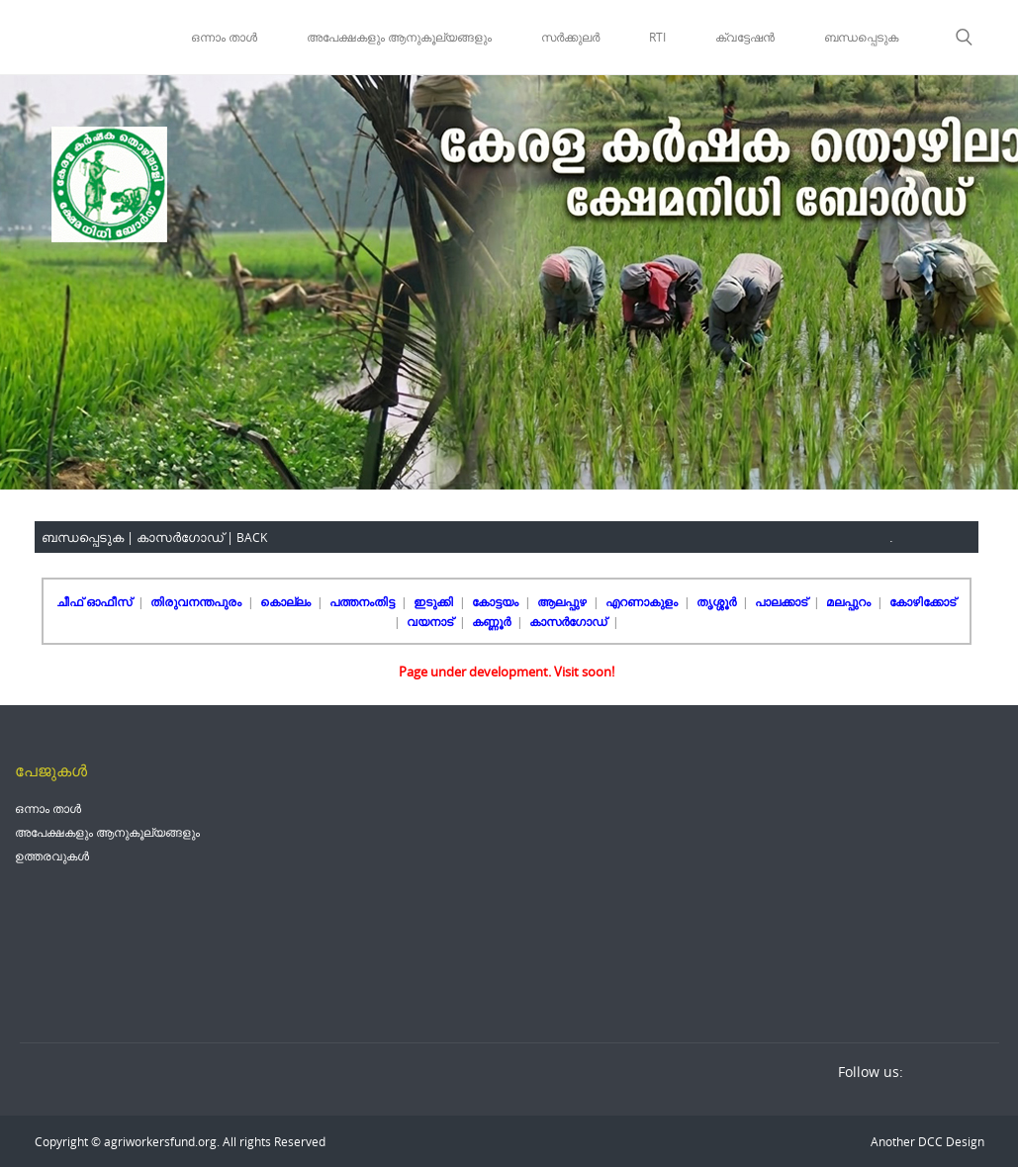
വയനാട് (431, 621)
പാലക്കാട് (782, 601)
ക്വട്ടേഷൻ (745, 37)
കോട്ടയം (496, 601)
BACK (251, 537)
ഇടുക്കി (435, 601)
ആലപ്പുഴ (563, 601)
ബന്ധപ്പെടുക (861, 37)
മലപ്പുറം (850, 601)
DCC (929, 1141)
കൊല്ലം (287, 601)
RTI (657, 37)
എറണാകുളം (643, 601)
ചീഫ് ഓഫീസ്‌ (95, 601)
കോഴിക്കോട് (922, 601)
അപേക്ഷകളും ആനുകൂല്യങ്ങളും (399, 37)
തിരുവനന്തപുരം (197, 601)
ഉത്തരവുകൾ (52, 855)
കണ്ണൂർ (492, 621)
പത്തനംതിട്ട (363, 601)
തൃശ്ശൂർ (717, 601)
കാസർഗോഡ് (569, 621)
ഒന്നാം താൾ (224, 37)
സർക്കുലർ (570, 37)
